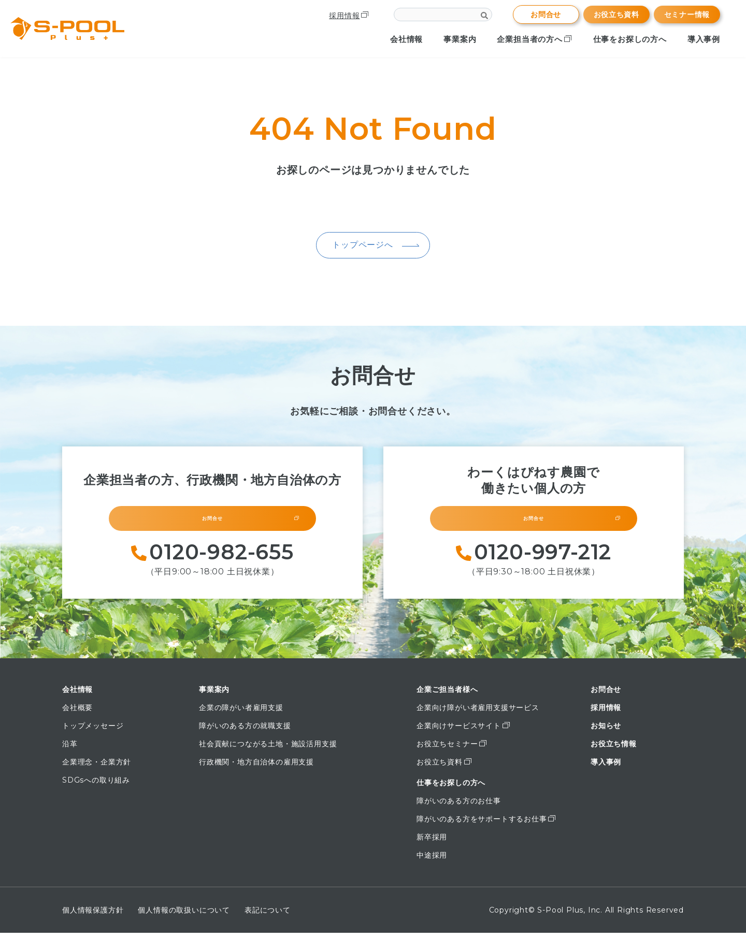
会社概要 (77, 713)
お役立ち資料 (616, 14)
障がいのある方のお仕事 (459, 807)
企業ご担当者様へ (447, 695)
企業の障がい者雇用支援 (241, 713)
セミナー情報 (687, 14)
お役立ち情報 (614, 750)
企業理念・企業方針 (96, 768)
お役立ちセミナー (452, 750)
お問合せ (545, 14)
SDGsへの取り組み (96, 786)
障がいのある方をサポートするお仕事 (486, 825)
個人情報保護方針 (92, 915)
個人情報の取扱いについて (184, 915)
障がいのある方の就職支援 (245, 731)
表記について (268, 915)
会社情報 (406, 39)
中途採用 (432, 861)
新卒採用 (432, 843)
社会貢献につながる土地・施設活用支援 (268, 750)
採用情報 (348, 15)
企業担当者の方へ (534, 39)
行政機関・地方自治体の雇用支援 (256, 768)
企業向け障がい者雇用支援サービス (478, 713)
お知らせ (606, 731)
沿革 (70, 750)
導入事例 (703, 39)
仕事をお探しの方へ (630, 39)
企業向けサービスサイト (463, 731)
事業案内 (459, 39)
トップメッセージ (92, 731)
